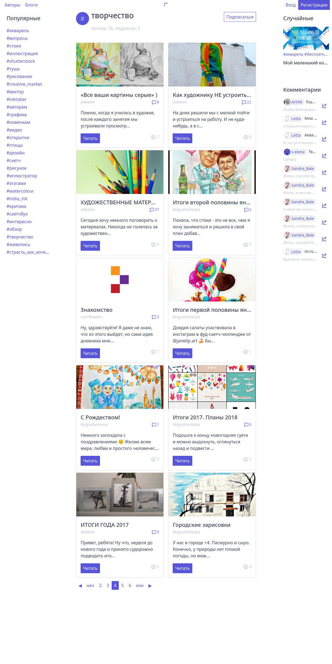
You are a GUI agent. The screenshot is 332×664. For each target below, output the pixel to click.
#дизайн (16, 153)
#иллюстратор (22, 176)
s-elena (297, 152)
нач (90, 585)
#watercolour (20, 191)
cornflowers (91, 316)
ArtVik (296, 102)
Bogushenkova (186, 209)
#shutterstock (21, 61)
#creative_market (24, 84)
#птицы (15, 145)
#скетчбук (17, 214)
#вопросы (17, 38)
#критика (16, 206)
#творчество (20, 237)
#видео (14, 130)
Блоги (31, 5)
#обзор (14, 229)
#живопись (18, 244)
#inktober (17, 99)
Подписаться (240, 17)
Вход (291, 5)
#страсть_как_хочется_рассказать (42, 252)
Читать (90, 138)
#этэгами (16, 183)
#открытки (18, 137)
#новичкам (18, 122)
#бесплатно (315, 54)
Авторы (12, 5)
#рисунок (17, 168)
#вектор (15, 92)
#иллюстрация (22, 53)
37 (154, 209)
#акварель (18, 31)
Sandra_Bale (302, 168)
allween (88, 101)
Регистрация (314, 5)
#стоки (14, 46)
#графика (17, 115)
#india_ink (17, 199)
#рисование (19, 76)
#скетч (14, 160)
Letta (296, 118)
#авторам (17, 107)
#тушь (13, 69)
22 (246, 101)
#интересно (19, 222)
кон (140, 585)
